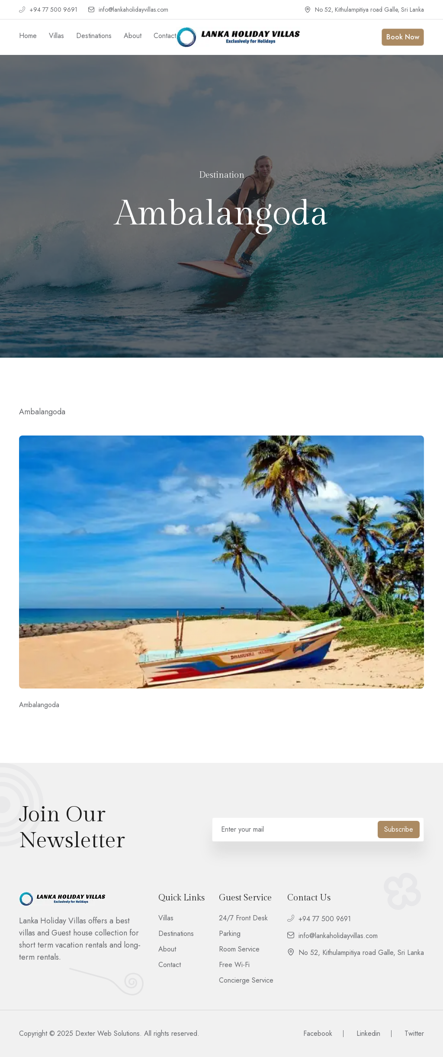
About (132, 36)
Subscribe (398, 829)
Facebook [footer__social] (317, 1033)
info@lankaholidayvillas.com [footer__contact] (332, 936)
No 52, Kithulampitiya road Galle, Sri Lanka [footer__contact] (355, 952)
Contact (165, 36)
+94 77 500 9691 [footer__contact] (319, 919)
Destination (221, 175)
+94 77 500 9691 (48, 10)
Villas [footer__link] (165, 918)
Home (28, 36)
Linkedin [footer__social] (368, 1033)
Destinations (94, 36)
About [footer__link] (167, 949)
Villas (56, 36)
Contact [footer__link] (169, 964)
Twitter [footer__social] (414, 1033)
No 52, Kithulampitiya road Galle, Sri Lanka (364, 10)
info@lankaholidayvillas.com (128, 10)
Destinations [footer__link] (176, 933)
